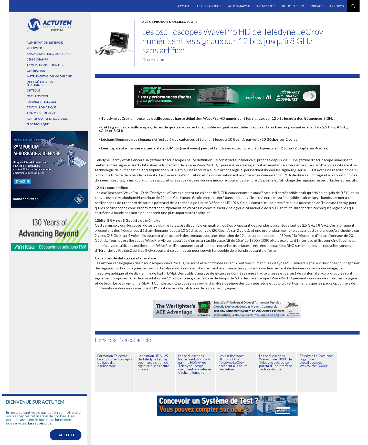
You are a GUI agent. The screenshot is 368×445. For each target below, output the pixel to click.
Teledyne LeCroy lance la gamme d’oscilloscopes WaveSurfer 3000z (316, 361)
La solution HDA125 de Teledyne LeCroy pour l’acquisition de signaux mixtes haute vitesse (153, 362)
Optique (33, 90)
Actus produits (209, 6)
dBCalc (317, 6)
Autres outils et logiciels (47, 118)
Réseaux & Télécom (41, 101)
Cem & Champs (37, 59)
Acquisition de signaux (45, 65)
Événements (266, 6)
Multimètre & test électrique (41, 83)
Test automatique (41, 107)
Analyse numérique (41, 113)
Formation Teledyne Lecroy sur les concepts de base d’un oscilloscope (114, 361)
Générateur (36, 70)
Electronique (38, 124)
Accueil (184, 6)
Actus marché (239, 6)
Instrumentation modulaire (49, 76)
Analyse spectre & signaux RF (49, 53)
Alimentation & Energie (45, 42)
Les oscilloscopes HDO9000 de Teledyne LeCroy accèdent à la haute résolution (233, 362)
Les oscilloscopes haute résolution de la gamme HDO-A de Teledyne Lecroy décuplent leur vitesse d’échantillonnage (194, 364)
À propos (336, 6)
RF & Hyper (34, 48)
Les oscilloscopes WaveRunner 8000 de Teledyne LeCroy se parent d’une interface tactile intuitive (275, 362)
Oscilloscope (184, 22)
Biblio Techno (293, 6)
